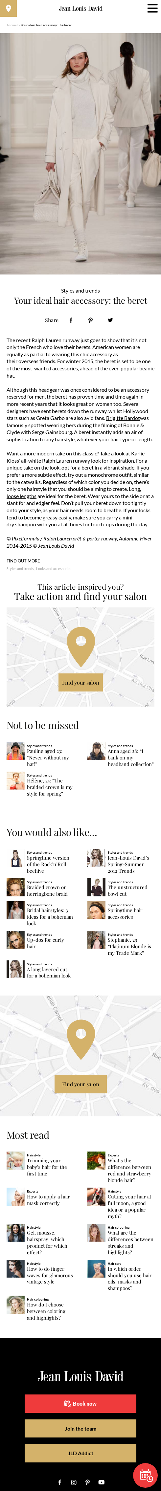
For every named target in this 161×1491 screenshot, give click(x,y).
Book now (80, 1403)
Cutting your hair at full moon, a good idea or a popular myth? (129, 1206)
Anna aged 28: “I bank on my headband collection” (131, 757)
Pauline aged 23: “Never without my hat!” (48, 757)
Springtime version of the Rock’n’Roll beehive (48, 864)
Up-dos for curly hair (45, 943)
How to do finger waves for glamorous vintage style (50, 1275)
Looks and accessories (53, 568)
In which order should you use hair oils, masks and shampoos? (130, 1279)
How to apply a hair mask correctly (48, 1200)
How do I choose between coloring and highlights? (46, 1311)
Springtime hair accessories (125, 913)
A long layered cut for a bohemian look (49, 972)
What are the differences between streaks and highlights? (130, 1243)
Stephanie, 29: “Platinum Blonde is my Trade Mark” (129, 946)
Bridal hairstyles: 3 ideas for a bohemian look (50, 917)
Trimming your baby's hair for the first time (47, 1167)
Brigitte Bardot (123, 418)
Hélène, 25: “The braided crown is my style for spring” (50, 787)
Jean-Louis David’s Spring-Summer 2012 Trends (128, 864)
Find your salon (80, 682)
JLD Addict (80, 1453)
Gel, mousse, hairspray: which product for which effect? (47, 1243)
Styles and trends (20, 568)
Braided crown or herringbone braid (47, 890)
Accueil (12, 25)
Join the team (80, 1428)
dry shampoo (21, 524)
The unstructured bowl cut (128, 890)
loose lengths (21, 496)
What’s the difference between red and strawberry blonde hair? (129, 1170)
